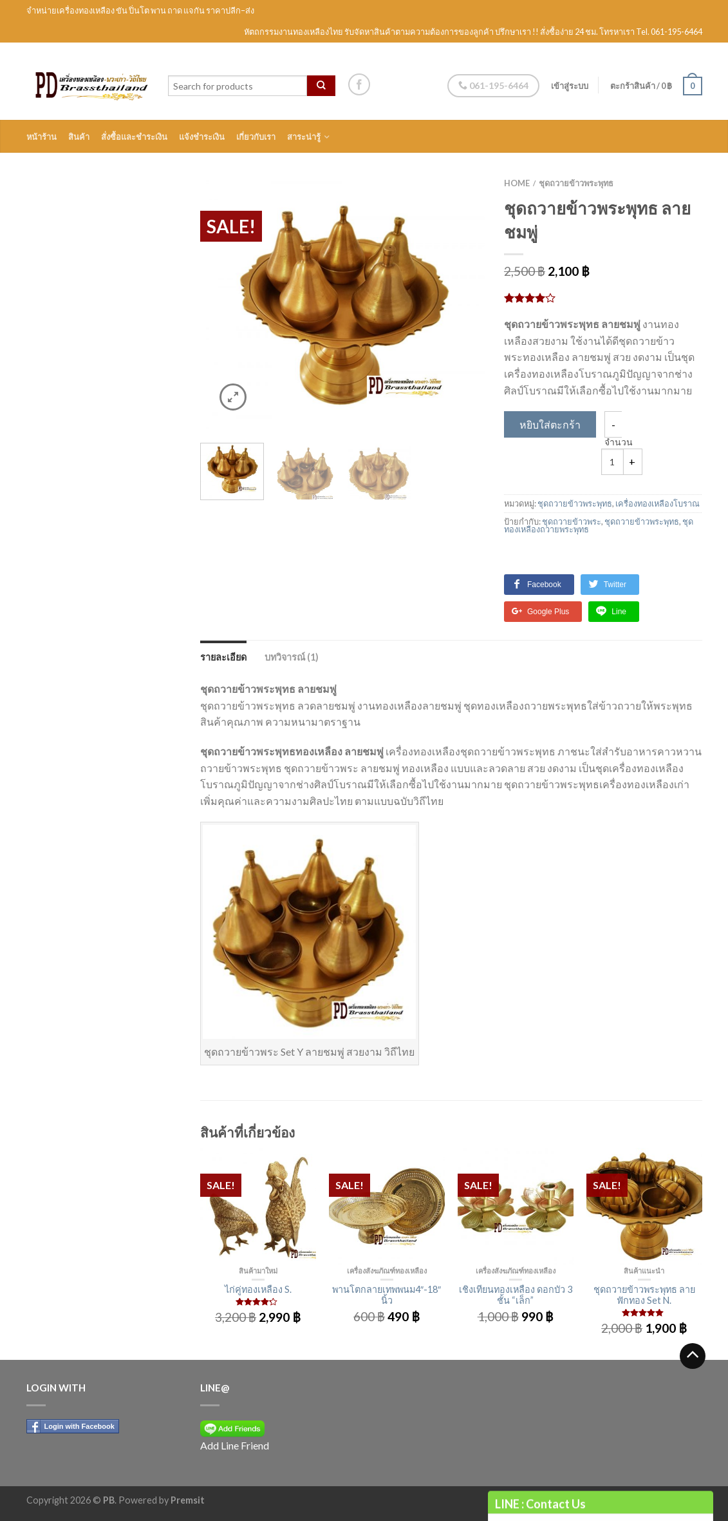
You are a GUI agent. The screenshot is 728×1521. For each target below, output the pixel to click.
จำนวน (618, 442)
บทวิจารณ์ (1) (292, 657)
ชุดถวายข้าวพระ (571, 521)
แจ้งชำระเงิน (202, 136)
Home (517, 183)
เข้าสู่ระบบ (569, 86)
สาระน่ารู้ (304, 136)
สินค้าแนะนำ (644, 1270)
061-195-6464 (493, 85)
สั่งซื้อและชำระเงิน (134, 136)
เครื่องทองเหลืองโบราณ (657, 503)
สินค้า (78, 136)
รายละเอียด (223, 657)
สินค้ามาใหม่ (258, 1270)
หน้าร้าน (41, 136)
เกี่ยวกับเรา (255, 136)
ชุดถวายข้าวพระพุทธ (576, 183)
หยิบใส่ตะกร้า (550, 424)
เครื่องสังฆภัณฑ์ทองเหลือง (387, 1270)
